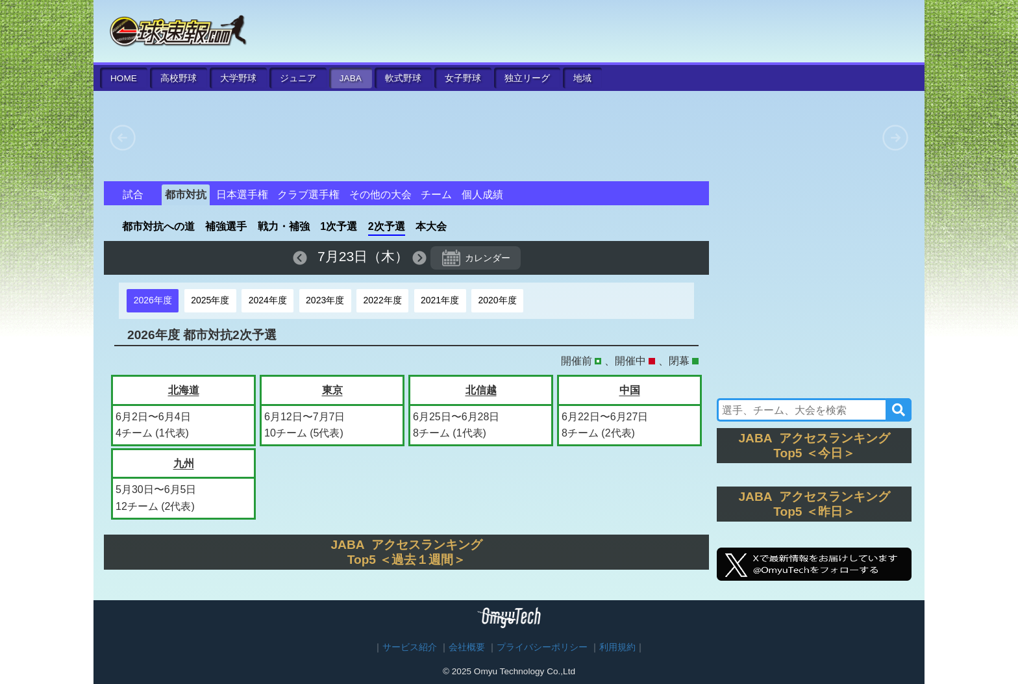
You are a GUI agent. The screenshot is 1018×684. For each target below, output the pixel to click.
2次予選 (386, 226)
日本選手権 (242, 194)
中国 (629, 390)
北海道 (183, 390)
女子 (463, 78)
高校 (178, 78)
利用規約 (617, 647)
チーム (436, 194)
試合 (133, 194)
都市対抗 (185, 194)
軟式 (403, 78)
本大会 (431, 226)
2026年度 (153, 300)
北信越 (481, 390)
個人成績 (482, 194)
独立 (527, 78)
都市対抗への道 (158, 226)
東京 (332, 390)
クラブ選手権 (308, 194)
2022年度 (383, 300)
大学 (238, 78)
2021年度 (440, 300)
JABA (351, 78)
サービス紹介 (409, 647)
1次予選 (338, 226)
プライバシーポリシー (542, 647)
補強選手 (226, 226)
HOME (123, 78)
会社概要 (467, 647)
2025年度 (210, 300)
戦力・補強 (284, 226)
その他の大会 (380, 194)
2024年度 (268, 300)
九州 (183, 463)
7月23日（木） (362, 256)
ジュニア (298, 78)
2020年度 (497, 300)
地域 (582, 78)
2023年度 (325, 300)
